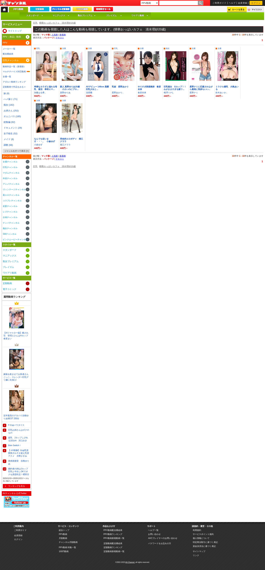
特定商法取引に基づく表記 (205, 542)
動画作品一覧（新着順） (14, 66)
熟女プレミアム (87, 15)
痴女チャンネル (10, 228)
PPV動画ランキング (113, 534)
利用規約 (197, 530)
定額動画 (7, 283)
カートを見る (238, 9)
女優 (64, 48)
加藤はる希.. (40, 92)
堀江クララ (65, 144)
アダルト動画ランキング (14, 82)
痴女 (167, 48)
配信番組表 (8, 54)
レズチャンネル (10, 212)
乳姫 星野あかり (120, 86)
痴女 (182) (9, 105)
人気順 (55, 35)
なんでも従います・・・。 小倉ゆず (44, 140)
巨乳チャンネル (11, 60)
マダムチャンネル (11, 173)
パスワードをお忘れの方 (159, 543)
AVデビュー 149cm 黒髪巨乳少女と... (97, 88)
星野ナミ (194, 92)
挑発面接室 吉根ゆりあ (18, 462)
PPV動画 (63, 534)
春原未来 (142, 92)
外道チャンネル (10, 178)
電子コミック (9, 289)
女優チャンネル (10, 162)
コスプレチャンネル (12, 200)
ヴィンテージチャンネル (14, 189)
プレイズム (114, 15)
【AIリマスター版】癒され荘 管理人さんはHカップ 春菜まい (16, 336)
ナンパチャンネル (11, 223)
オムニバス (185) (12, 116)
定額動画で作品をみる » (14, 87)
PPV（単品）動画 (12, 36)
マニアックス (61, 15)
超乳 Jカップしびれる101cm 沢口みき (18, 439)
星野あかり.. (118, 92)
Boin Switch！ (14, 445)
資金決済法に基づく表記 (204, 546)
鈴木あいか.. (221, 92)
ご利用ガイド (219, 3)
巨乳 (35, 23)
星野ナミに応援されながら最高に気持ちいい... (201, 88)
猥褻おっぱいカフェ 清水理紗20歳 (57, 23)
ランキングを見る (16, 486)
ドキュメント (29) (13, 127)
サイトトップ (15, 31)
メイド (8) (9, 139)
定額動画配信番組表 (113, 543)
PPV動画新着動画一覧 (114, 538)
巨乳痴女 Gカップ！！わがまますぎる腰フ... (175, 88)
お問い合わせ (154, 534)
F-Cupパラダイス (16, 425)
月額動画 (63, 538)
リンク (196, 555)
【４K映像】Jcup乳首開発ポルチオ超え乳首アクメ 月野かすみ (18, 453)
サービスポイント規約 (203, 534)
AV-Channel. (130, 562)
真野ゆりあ (65, 92)
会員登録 (242, 3)
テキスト (60, 37)
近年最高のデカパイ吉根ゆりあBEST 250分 (16, 417)
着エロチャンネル (11, 195)
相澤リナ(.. (169, 92)
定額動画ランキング (113, 547)
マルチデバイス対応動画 (14, 71)
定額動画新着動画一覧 (114, 551)
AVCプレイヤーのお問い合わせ (162, 538)
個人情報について (201, 538)
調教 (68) (8, 145)
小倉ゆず (38, 144)
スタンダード (34, 15)
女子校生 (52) (10, 133)
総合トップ (64, 530)
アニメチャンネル (11, 184)
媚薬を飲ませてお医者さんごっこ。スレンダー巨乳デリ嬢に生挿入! (16, 377)
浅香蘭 (89, 92)
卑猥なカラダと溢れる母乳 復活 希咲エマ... (45, 88)
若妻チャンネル (10, 206)
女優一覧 (7, 76)
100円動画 (64, 551)
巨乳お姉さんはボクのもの (18, 431)
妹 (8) (6, 93)
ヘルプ (232, 3)
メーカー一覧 (9, 49)
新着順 (63, 35)
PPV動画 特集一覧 (67, 547)
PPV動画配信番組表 (113, 530)
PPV (5, 42)
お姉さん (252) (11, 110)
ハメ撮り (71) (10, 99)
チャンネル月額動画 (68, 542)
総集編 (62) (9, 122)
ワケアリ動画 (139, 15)
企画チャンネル (10, 217)
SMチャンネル (9, 234)
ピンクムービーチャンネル (15, 239)
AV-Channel (13, 3)
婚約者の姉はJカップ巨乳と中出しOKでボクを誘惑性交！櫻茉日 (18, 472)
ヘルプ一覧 (153, 530)
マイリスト (257, 9)
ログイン (256, 3)
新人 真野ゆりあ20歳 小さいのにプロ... (70, 88)
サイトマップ (199, 551)
